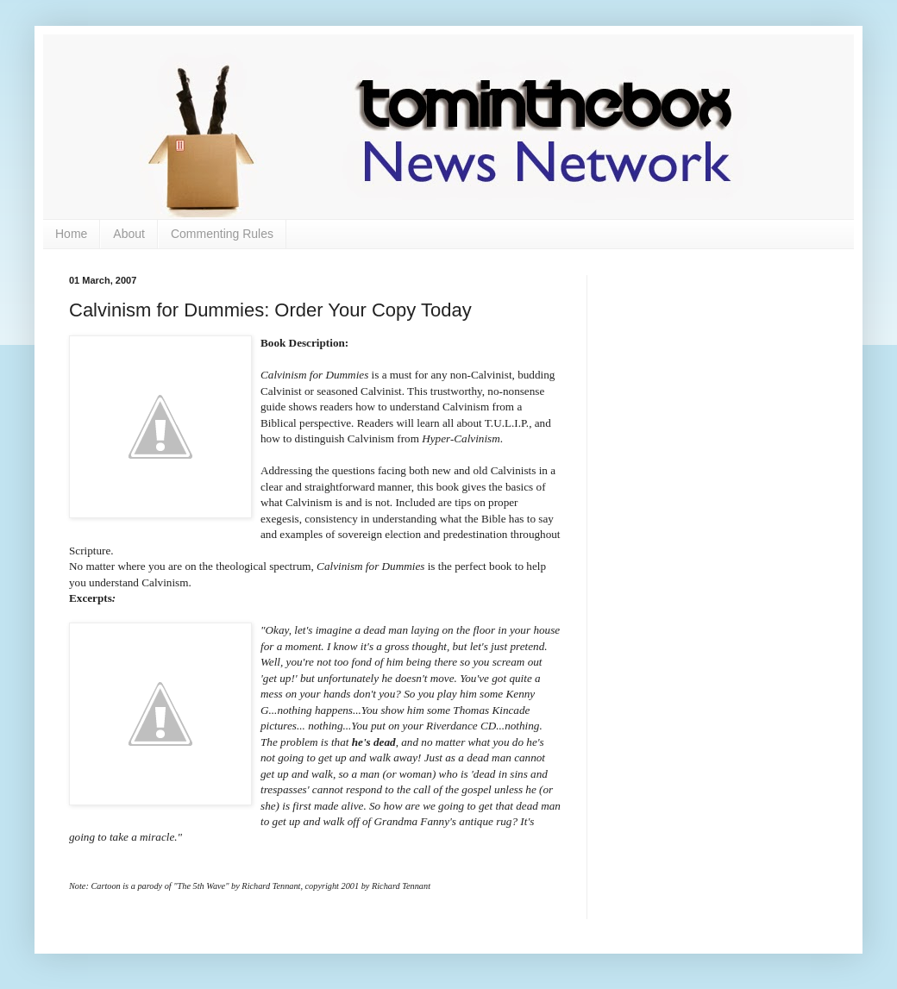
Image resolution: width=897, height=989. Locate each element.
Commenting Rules (222, 234)
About (129, 234)
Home (71, 234)
